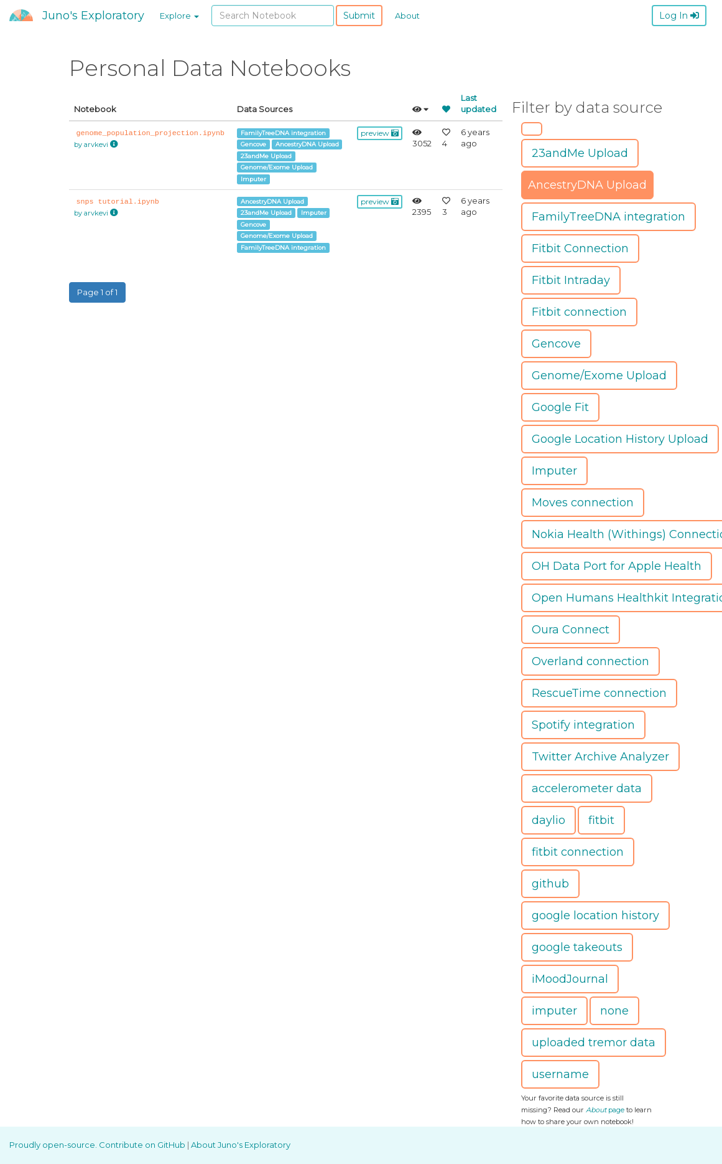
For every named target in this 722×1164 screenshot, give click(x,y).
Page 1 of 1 (97, 292)
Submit (359, 15)
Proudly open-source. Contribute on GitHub (98, 1145)
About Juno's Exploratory (240, 1145)
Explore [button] (179, 16)
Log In (679, 15)
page (605, 1109)
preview (380, 133)
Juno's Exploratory (93, 15)
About (407, 16)
